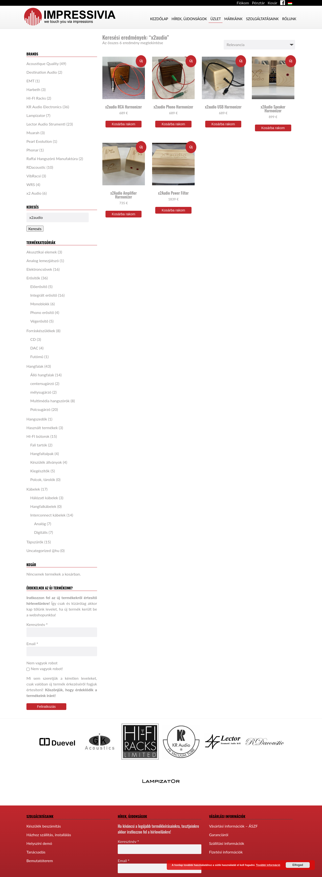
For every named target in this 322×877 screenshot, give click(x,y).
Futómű (36, 356)
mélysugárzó (40, 392)
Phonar (32, 150)
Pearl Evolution (39, 141)
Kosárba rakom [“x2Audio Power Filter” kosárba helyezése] (173, 210)
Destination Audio (41, 72)
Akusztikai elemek (41, 252)
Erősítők (33, 278)
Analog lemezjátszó (42, 260)
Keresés (35, 228)
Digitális (41, 532)
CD (33, 339)
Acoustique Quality (42, 63)
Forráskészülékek (40, 330)
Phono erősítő (42, 312)
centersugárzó (42, 383)
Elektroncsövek (39, 269)
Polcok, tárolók (42, 479)
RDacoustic (36, 167)
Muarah (32, 132)
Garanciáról (218, 834)
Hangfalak (34, 366)
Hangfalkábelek (43, 506)
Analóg (40, 523)
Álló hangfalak (42, 374)
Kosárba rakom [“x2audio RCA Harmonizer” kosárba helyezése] (123, 124)
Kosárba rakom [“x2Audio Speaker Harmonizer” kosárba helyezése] (273, 128)
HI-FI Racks (36, 98)
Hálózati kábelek (44, 497)
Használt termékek (42, 427)
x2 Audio (33, 193)
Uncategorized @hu (42, 550)
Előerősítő (38, 286)
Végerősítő (39, 321)
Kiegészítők (40, 471)
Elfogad (297, 865)
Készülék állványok (46, 462)
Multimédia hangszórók (50, 400)
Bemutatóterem (39, 860)
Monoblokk (40, 303)
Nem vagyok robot (41, 663)
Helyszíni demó (39, 843)
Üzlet (215, 19)
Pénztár (258, 2)
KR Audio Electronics (44, 106)
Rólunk (289, 19)
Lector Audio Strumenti (45, 124)
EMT (30, 80)
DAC (34, 348)
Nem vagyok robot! (44, 668)
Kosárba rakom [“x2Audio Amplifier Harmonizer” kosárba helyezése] (123, 214)
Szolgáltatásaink (262, 19)
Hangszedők (36, 419)
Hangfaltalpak (42, 453)
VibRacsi (33, 176)
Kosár (272, 2)
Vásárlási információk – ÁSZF (233, 826)
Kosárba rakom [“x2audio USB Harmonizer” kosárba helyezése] (223, 124)
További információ (268, 865)
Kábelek (33, 489)
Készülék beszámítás (43, 826)
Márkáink (233, 19)
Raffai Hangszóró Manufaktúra (52, 158)
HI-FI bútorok (38, 436)
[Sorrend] (259, 44)
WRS (30, 184)
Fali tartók (38, 445)
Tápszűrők (34, 542)
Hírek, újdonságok (189, 19)
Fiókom (243, 2)
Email (32, 643)
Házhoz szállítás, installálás (48, 834)
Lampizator (35, 115)
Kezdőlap (159, 19)
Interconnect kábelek (48, 515)
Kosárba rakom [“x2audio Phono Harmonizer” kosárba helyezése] (173, 124)
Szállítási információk (226, 843)
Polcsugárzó (40, 409)
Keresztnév (37, 624)
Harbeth (33, 89)
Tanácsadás (35, 852)
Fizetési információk (226, 852)
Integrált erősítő (43, 295)
